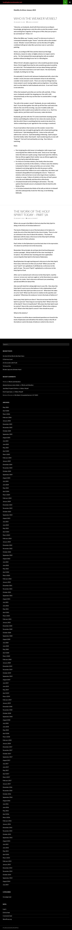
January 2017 (7, 784)
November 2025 (7, 427)
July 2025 (5, 441)
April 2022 (6, 572)
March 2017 (6, 777)
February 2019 (7, 700)
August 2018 (6, 720)
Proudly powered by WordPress (10, 927)
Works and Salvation (15, 381)
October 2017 (7, 753)
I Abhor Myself (24, 388)
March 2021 (6, 616)
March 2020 (6, 656)
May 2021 (6, 609)
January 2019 (7, 703)
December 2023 (7, 505)
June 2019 (6, 686)
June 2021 (6, 605)
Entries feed (6, 912)
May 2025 (6, 447)
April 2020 (6, 653)
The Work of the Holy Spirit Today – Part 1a (32, 213)
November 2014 (7, 871)
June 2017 (6, 767)
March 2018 (6, 737)
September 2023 (7, 515)
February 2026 (7, 417)
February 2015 (7, 861)
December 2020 (7, 626)
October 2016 (7, 794)
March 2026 (6, 414)
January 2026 (7, 421)
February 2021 (7, 619)
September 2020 (7, 636)
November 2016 (7, 790)
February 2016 (7, 821)
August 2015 (6, 841)
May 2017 (6, 770)
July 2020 (5, 642)
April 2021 (6, 612)
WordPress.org (7, 919)
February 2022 (7, 579)
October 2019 (7, 673)
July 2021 (5, 602)
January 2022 (7, 582)
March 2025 (6, 454)
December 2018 (7, 706)
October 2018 (7, 713)
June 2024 (6, 484)
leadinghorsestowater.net (12, 2)
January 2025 (7, 461)
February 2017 (7, 780)
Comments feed (7, 916)
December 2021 (7, 585)
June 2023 (6, 525)
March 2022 (6, 575)
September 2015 (7, 837)
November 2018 (7, 710)
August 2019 (6, 679)
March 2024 (6, 495)
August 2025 (6, 437)
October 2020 (7, 632)
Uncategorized (7, 897)
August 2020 (6, 639)
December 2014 (7, 868)
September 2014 (7, 878)
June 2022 (6, 565)
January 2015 (7, 864)
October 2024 (7, 471)
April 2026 (6, 410)
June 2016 (6, 807)
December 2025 (7, 424)
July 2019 (5, 683)
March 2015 (6, 858)
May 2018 (6, 730)
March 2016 (6, 817)
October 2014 (7, 874)
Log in (4, 909)
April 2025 (6, 451)
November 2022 (7, 548)
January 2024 (7, 501)
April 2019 (6, 693)
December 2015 (7, 827)
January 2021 (7, 622)
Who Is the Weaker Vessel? (35, 18)
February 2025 (7, 458)
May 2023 (6, 528)
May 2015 (6, 851)
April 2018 (6, 733)
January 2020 (7, 663)
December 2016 (7, 787)
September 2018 (7, 716)
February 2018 (7, 740)
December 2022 (7, 545)
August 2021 (6, 599)
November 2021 (7, 589)
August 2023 (6, 518)
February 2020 (7, 659)
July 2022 (5, 562)
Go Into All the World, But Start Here (13, 356)
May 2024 (6, 488)
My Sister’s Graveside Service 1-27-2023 (26, 395)
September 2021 (7, 595)
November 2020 (7, 629)
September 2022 (7, 555)
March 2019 (6, 696)
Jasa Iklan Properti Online (10, 388)
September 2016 (7, 797)
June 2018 (6, 726)
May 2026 (6, 407)
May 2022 (6, 568)
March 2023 (6, 535)
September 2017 (7, 757)
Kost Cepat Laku (7, 392)
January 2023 (7, 542)
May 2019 (6, 689)
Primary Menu (70, 2)
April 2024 (6, 491)
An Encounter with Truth (10, 363)
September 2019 (7, 676)
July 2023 (5, 521)
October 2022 (7, 552)
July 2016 (5, 804)
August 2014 (6, 881)
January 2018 (7, 743)
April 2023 (6, 532)
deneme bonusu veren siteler (11, 385)
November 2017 (7, 750)
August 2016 (6, 800)
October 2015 (7, 834)
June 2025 (6, 444)
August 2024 (6, 478)
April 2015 (6, 854)
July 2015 (5, 844)
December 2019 (7, 666)
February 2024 (7, 498)
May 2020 (6, 649)
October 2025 (7, 431)
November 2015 (7, 831)
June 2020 (6, 646)
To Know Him (7, 366)
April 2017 (6, 774)
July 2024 (5, 481)
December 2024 (7, 464)
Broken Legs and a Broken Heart (12, 369)
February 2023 (7, 538)
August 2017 (6, 760)
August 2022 (6, 558)
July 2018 (5, 723)
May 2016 (6, 811)
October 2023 (7, 511)
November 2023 (7, 508)
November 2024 (7, 468)
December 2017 (7, 747)
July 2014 (5, 884)
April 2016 (6, 814)
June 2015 (6, 847)
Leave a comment (33, 22)
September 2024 (7, 474)
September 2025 (7, 434)
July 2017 (5, 763)
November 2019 (7, 669)
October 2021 (7, 592)
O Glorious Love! (8, 359)
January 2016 (7, 824)
